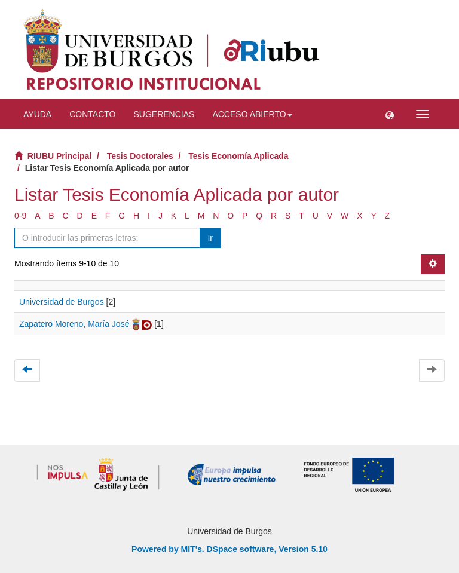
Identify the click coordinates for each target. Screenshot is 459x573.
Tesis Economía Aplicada (238, 156)
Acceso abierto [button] (252, 114)
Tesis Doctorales (140, 156)
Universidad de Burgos (61, 302)
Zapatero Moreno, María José (74, 324)
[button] (389, 114)
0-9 (20, 215)
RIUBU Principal (59, 156)
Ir (210, 238)
